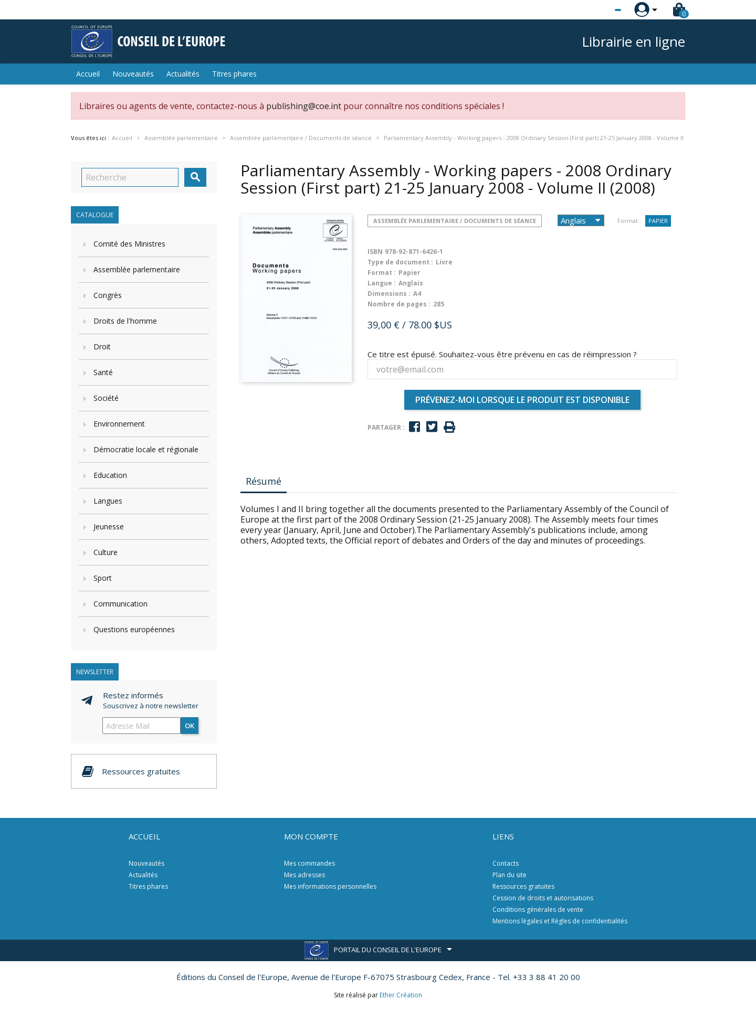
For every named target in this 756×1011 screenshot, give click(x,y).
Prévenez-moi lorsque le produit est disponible (522, 400)
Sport (102, 578)
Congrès (107, 295)
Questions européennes (134, 629)
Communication (120, 604)
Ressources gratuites (523, 886)
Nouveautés (133, 74)
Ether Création (401, 995)
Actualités (183, 74)
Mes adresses (304, 874)
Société (106, 398)
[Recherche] (129, 177)
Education (110, 475)
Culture (105, 552)
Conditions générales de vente (537, 909)
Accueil (88, 74)
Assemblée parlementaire (136, 269)
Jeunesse (108, 526)
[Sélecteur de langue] (596, 10)
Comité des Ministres (129, 244)
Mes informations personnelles (330, 886)
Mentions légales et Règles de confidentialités (559, 921)
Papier (658, 221)
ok (189, 725)
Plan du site (509, 874)
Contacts (505, 863)
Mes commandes (309, 863)
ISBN (375, 251)
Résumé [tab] (263, 481)
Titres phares (234, 74)
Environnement (119, 424)
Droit (102, 347)
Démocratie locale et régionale (145, 449)
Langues (107, 501)
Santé (103, 372)
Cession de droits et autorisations (542, 897)
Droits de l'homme (125, 321)
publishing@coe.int (303, 106)
